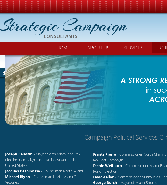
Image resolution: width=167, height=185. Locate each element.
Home (63, 47)
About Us (98, 47)
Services (133, 47)
